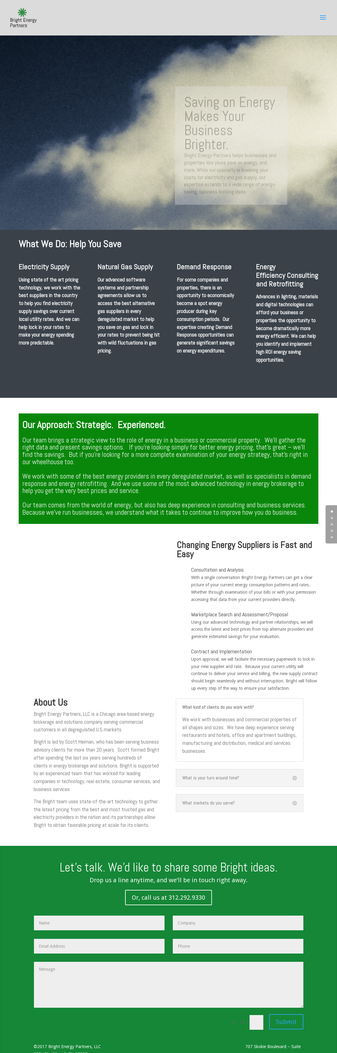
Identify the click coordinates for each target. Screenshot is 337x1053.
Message (168, 985)
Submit (286, 1021)
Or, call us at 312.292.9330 (168, 897)
